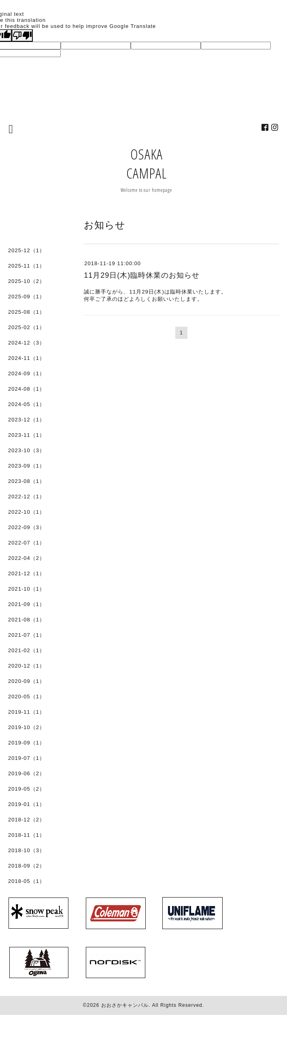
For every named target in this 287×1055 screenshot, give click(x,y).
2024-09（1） (26, 373)
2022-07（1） (26, 543)
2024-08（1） (26, 389)
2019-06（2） (26, 773)
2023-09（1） (26, 466)
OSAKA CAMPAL (146, 164)
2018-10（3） (26, 850)
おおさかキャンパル (125, 1005)
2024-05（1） (26, 404)
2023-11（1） (26, 435)
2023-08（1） (26, 481)
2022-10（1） (26, 512)
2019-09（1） (26, 743)
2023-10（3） (26, 450)
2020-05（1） (26, 696)
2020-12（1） (26, 666)
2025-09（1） (26, 297)
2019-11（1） (26, 712)
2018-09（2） (26, 866)
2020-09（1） (26, 681)
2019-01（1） (26, 804)
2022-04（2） (26, 558)
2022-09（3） (26, 527)
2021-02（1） (26, 650)
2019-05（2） (26, 789)
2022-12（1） (26, 496)
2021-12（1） (26, 573)
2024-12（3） (26, 343)
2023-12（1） (26, 420)
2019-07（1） (26, 758)
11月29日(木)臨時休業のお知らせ (142, 275)
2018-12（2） (26, 820)
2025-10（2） (26, 281)
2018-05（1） (26, 881)
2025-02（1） (26, 327)
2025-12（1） (26, 250)
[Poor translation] (22, 35)
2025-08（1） (26, 312)
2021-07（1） (26, 635)
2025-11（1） (26, 266)
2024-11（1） (26, 358)
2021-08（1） (26, 620)
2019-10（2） (26, 727)
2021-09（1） (26, 604)
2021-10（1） (26, 589)
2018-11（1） (26, 835)
